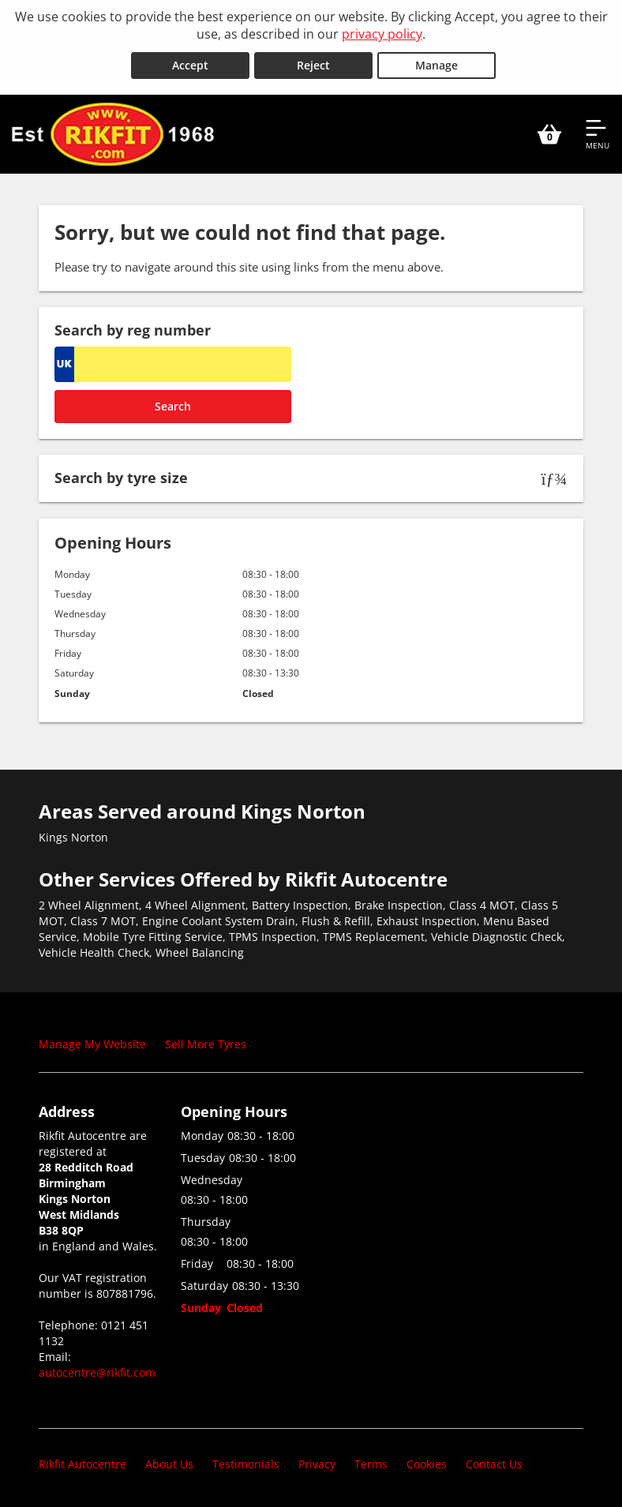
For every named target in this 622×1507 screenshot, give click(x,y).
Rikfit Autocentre (82, 1463)
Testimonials (245, 1463)
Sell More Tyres (205, 1043)
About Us (169, 1463)
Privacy (316, 1463)
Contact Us (494, 1463)
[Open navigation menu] (597, 132)
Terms (371, 1463)
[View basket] (549, 132)
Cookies (427, 1463)
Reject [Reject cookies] (313, 64)
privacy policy (382, 34)
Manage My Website (92, 1043)
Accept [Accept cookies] (190, 64)
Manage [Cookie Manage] (436, 64)
